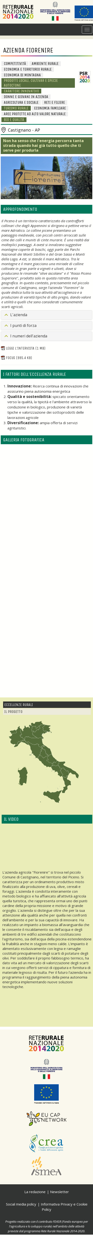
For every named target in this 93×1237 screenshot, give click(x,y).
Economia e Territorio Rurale (28, 69)
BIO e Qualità (14, 119)
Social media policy (21, 1204)
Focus (16, 358)
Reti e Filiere (54, 102)
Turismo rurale (16, 108)
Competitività (15, 63)
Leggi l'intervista (23, 348)
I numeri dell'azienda (28, 336)
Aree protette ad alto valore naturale (35, 114)
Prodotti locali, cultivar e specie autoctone (31, 83)
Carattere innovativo (21, 91)
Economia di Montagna (22, 75)
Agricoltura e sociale (21, 102)
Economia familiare (50, 108)
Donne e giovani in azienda (26, 96)
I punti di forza (23, 325)
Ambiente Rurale (45, 63)
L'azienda (18, 314)
